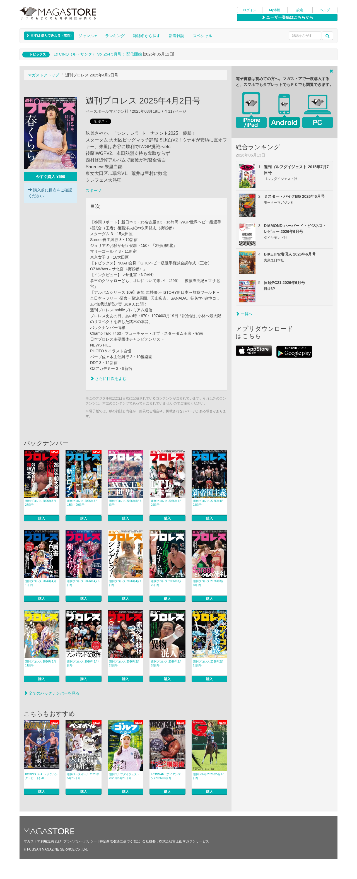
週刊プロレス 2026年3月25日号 (166, 583)
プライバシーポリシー (80, 841)
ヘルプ (325, 10)
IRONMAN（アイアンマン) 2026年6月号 (166, 776)
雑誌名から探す (146, 35)
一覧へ (244, 314)
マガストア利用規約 (39, 841)
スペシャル (202, 35)
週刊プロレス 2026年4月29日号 (166, 502)
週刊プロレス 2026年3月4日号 (83, 663)
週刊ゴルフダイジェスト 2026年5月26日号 (124, 776)
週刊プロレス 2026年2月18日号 (166, 663)
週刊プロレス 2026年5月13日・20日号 (82, 502)
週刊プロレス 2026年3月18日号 (208, 583)
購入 (41, 518)
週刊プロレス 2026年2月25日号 (124, 663)
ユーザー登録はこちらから (287, 17)
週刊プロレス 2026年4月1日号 (125, 583)
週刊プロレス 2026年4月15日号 (40, 583)
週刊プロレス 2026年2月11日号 (208, 663)
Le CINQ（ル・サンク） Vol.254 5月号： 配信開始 (98, 54)
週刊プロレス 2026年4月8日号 (83, 583)
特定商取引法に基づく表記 (120, 841)
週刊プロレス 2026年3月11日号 (40, 663)
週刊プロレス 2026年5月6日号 (125, 502)
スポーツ (93, 190)
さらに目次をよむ (108, 378)
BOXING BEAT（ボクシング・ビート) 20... (41, 776)
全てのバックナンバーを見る (51, 693)
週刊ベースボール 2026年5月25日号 (83, 776)
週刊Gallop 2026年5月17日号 (208, 776)
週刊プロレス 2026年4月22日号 (208, 502)
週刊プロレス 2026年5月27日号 (40, 502)
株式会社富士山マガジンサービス (184, 841)
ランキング (115, 35)
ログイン (249, 10)
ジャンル (87, 35)
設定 (299, 10)
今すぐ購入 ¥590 (50, 176)
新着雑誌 (176, 35)
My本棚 (274, 10)
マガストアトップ (43, 75)
